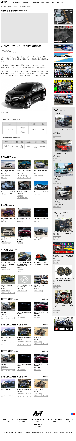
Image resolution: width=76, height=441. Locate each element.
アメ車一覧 (56, 113)
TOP (2, 6)
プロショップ (59, 2)
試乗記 (47, 2)
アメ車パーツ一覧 (58, 216)
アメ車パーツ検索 (34, 2)
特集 (43, 2)
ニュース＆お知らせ (8, 6)
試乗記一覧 (44, 299)
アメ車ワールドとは (15, 2)
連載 (53, 2)
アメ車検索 (25, 2)
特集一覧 (45, 324)
